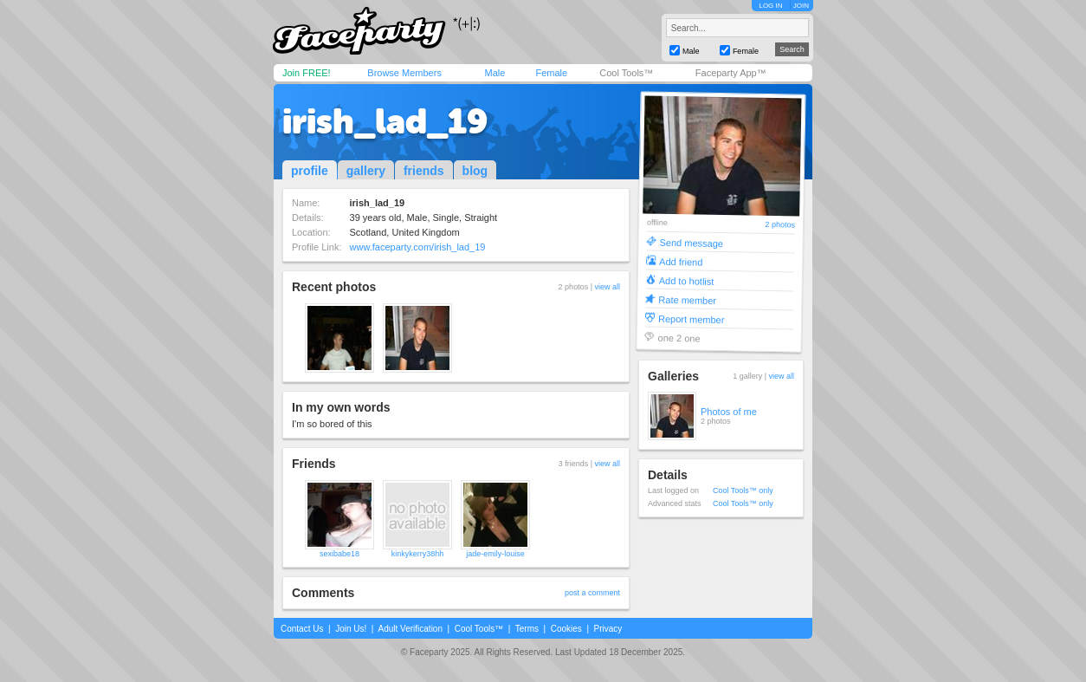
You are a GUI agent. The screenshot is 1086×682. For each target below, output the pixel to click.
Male (494, 73)
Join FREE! (306, 73)
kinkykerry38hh (417, 553)
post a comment (592, 592)
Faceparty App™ (730, 73)
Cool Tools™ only (743, 490)
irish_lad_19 (385, 121)
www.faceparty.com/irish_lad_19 (418, 247)
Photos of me (729, 411)
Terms (527, 628)
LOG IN (770, 6)
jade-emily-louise (495, 553)
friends (424, 171)
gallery (365, 171)
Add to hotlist (686, 280)
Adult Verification (410, 628)
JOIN (801, 6)
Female (551, 73)
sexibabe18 (339, 553)
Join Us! (350, 628)
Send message (691, 242)
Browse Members (404, 73)
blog (475, 171)
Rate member (687, 299)
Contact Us (302, 628)
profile (309, 171)
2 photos (780, 225)
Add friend (680, 261)
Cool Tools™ (626, 73)
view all (607, 287)
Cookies (566, 628)
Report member (691, 318)
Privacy (608, 628)
